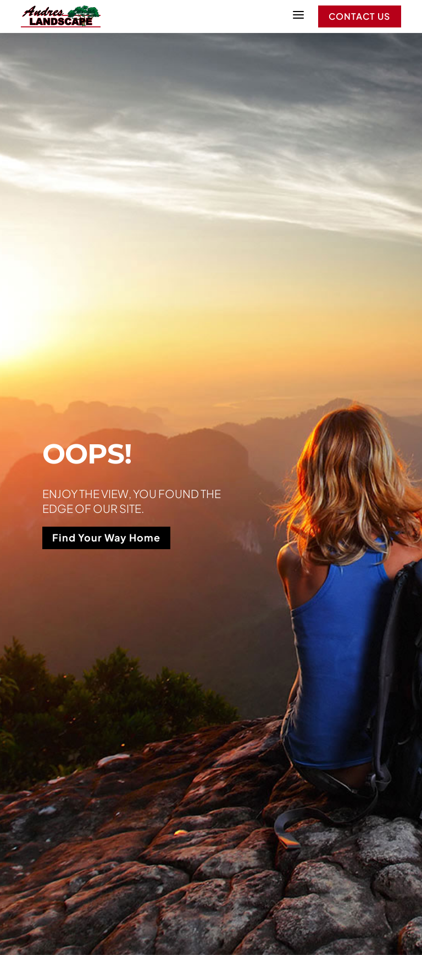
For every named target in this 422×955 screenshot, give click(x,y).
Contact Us (359, 16)
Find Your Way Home (106, 537)
